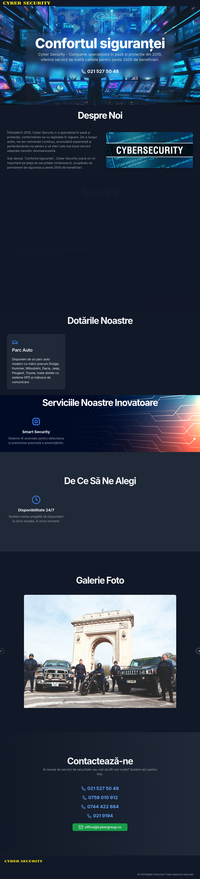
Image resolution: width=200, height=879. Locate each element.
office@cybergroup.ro (100, 827)
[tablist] (100, 221)
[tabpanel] (100, 271)
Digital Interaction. (155, 874)
